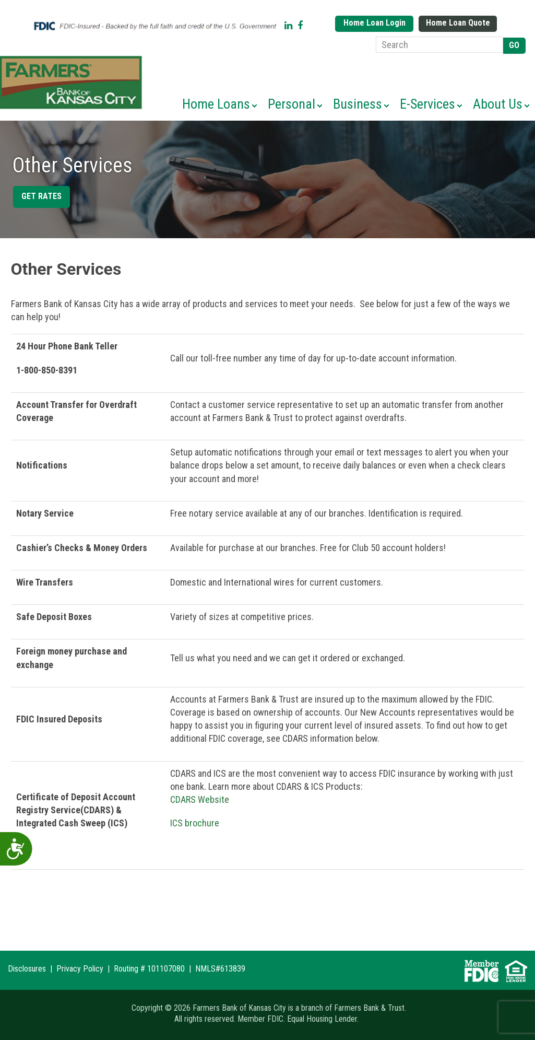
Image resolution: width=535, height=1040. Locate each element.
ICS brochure (194, 822)
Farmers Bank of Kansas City (73, 82)
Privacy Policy (79, 969)
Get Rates (41, 196)
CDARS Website (199, 799)
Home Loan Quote (458, 23)
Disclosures (27, 969)
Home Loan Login (374, 23)
